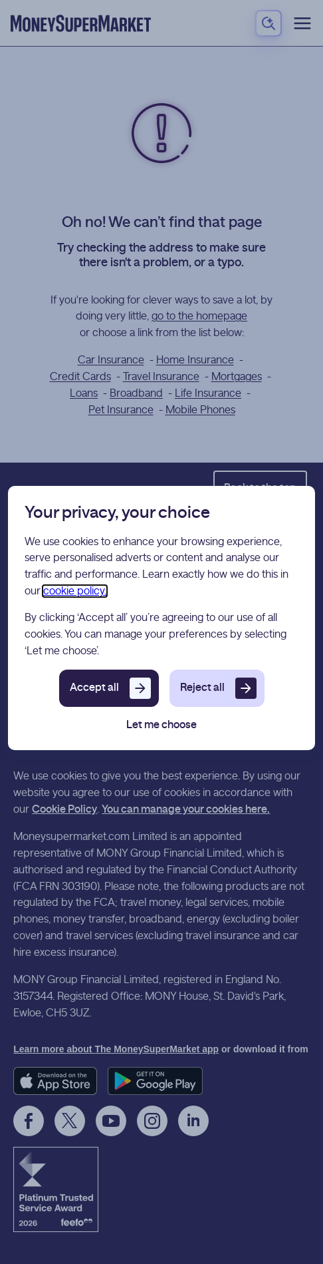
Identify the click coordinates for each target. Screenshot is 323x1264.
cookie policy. (74, 591)
